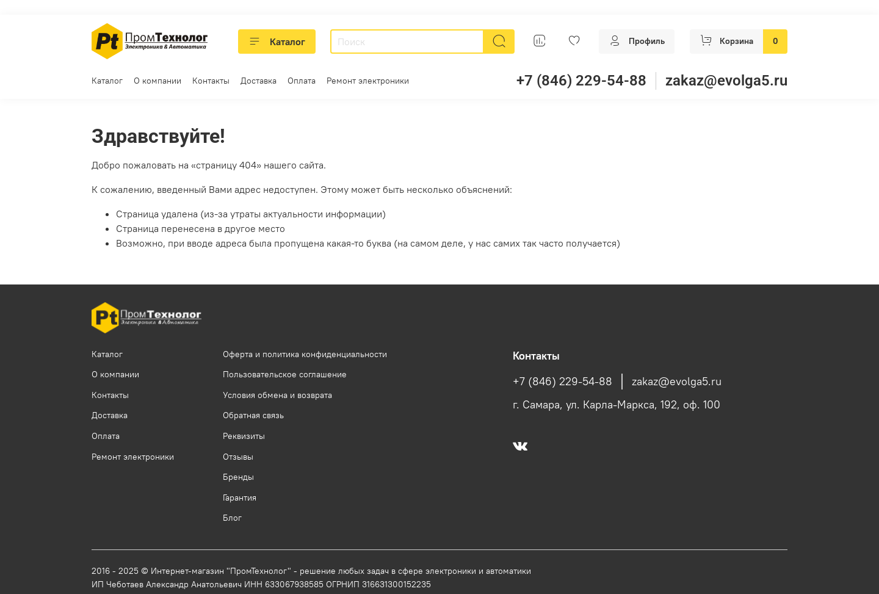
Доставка (259, 80)
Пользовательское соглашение (285, 374)
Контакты (211, 80)
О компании (157, 80)
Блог (232, 517)
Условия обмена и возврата (277, 394)
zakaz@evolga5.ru (726, 80)
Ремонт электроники (368, 80)
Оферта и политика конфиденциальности (305, 354)
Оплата (302, 80)
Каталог (276, 41)
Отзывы (238, 456)
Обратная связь (253, 415)
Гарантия (239, 497)
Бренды (238, 476)
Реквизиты (244, 435)
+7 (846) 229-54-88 (581, 80)
